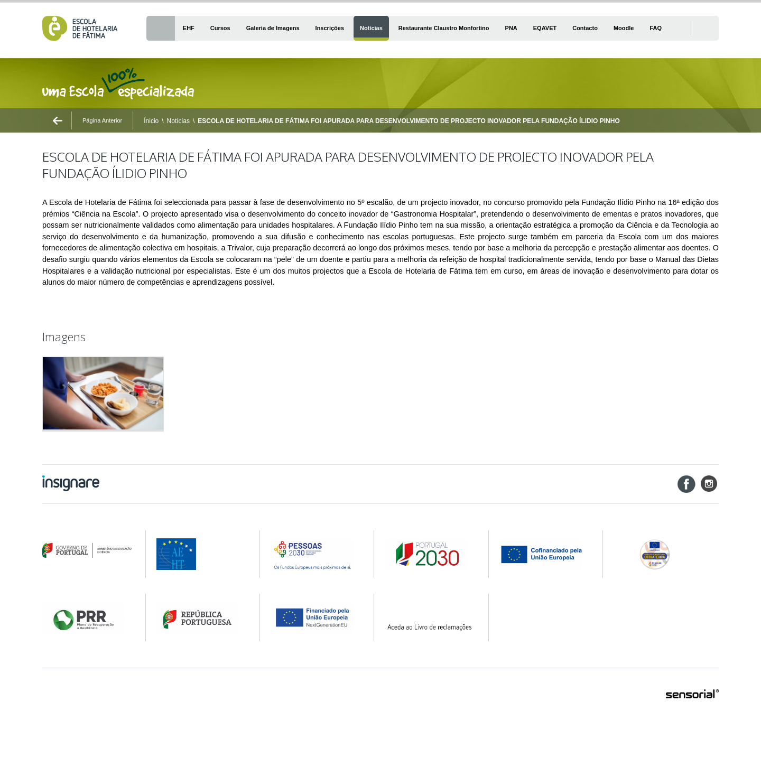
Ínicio (151, 121)
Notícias (178, 121)
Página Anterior (102, 120)
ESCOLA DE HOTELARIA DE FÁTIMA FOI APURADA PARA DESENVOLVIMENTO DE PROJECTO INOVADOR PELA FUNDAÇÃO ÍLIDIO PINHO (408, 121)
